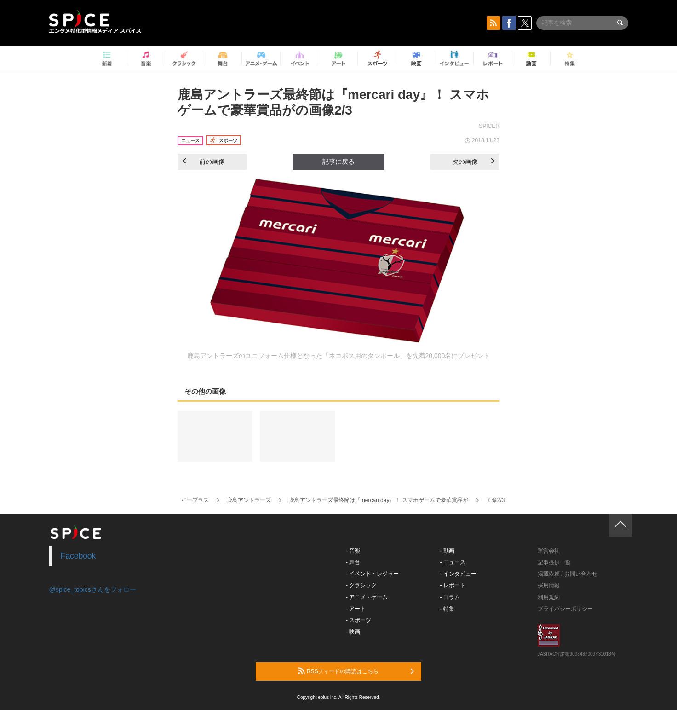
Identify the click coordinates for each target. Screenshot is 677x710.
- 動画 (447, 551)
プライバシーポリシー (565, 609)
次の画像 (473, 161)
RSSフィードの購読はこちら (356, 671)
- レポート (452, 585)
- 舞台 (353, 562)
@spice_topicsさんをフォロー (92, 589)
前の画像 (204, 161)
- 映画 (353, 632)
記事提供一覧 (554, 562)
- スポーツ (358, 620)
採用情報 (549, 585)
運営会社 (549, 551)
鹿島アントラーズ (249, 500)
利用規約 (549, 597)
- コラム (450, 597)
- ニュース (452, 562)
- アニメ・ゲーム (367, 597)
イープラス (195, 500)
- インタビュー (458, 574)
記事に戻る (338, 161)
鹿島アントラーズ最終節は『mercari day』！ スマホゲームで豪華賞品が (378, 500)
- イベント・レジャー (372, 574)
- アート (356, 609)
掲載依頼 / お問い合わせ (567, 574)
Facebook (78, 555)
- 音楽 (353, 551)
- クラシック (361, 585)
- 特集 (447, 609)
